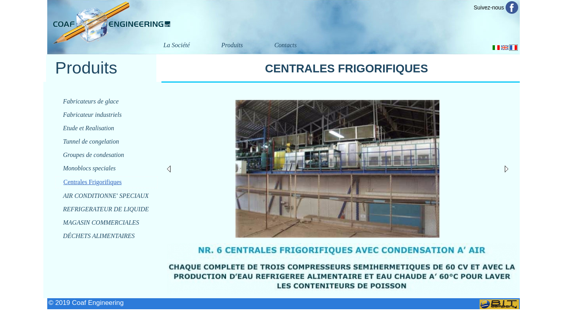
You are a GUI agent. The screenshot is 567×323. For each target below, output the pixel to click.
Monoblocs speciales (89, 168)
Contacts (285, 45)
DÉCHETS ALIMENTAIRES (99, 236)
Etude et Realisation (88, 128)
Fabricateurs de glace (91, 101)
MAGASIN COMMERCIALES (101, 222)
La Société (176, 45)
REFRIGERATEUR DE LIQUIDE (106, 209)
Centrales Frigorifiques (92, 182)
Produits (232, 45)
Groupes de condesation (93, 154)
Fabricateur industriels (92, 114)
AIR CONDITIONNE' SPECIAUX (106, 195)
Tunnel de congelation (91, 141)
